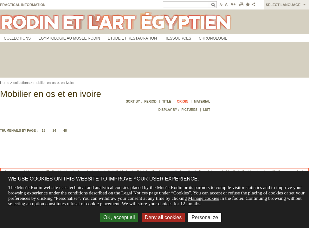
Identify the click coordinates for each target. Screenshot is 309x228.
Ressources (177, 38)
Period (150, 101)
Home (4, 83)
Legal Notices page (139, 192)
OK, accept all (119, 217)
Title (166, 101)
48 (65, 130)
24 (54, 130)
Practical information (23, 5)
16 (43, 130)
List (206, 109)
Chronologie (213, 38)
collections (21, 83)
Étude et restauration (132, 38)
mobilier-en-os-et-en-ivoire (54, 83)
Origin (182, 101)
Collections (17, 38)
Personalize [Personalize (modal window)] (204, 217)
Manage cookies (203, 198)
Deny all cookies (163, 217)
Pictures (189, 109)
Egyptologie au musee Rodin (69, 38)
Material (202, 101)
